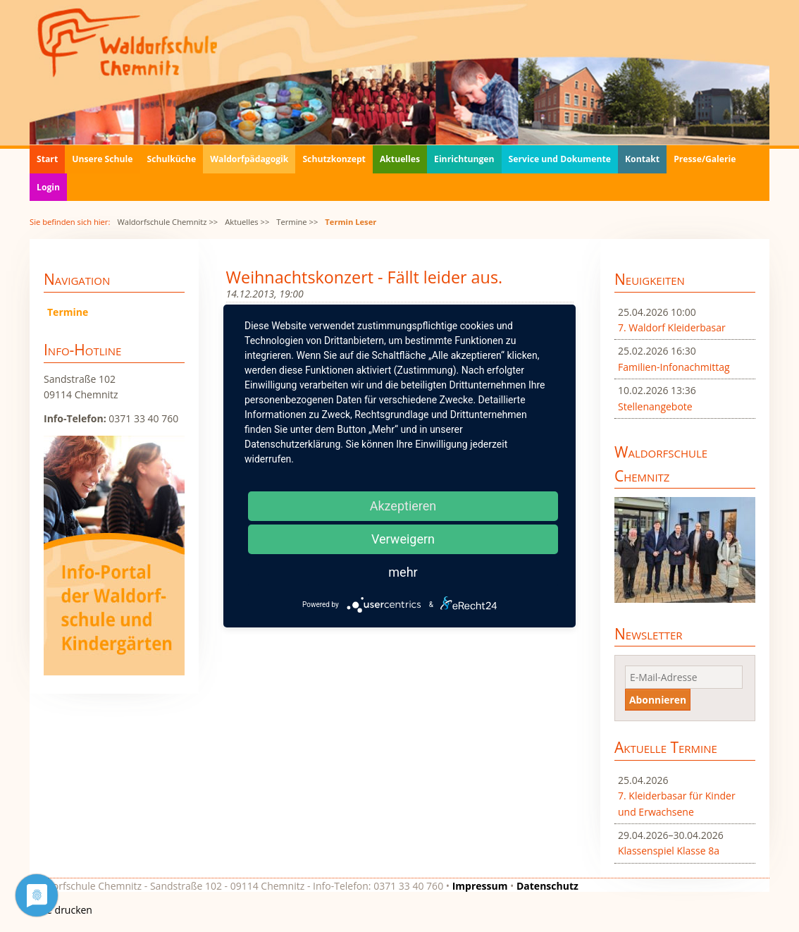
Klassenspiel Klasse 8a (668, 850)
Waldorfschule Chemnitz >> (167, 221)
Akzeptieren (403, 505)
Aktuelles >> (247, 221)
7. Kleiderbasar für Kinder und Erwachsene (677, 803)
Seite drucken (61, 909)
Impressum (480, 886)
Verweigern (403, 539)
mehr (402, 572)
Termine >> (297, 221)
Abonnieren (657, 699)
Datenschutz (547, 886)
